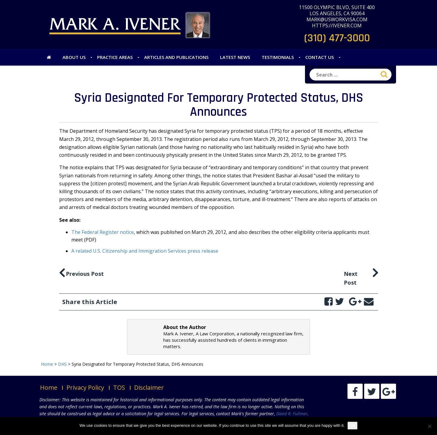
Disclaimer (149, 387)
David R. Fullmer (291, 413)
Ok (352, 425)
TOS (119, 387)
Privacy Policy (85, 387)
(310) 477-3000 (337, 38)
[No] (429, 426)
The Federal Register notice (102, 232)
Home (48, 387)
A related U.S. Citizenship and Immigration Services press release (144, 251)
